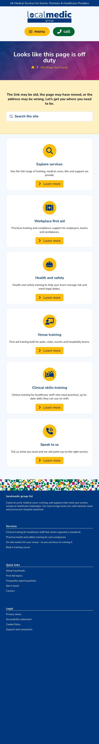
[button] (37, 31)
